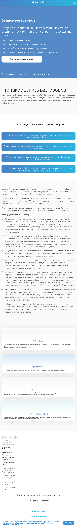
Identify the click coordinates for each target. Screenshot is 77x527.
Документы (6, 447)
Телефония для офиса (38, 414)
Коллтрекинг (6, 460)
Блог (3, 464)
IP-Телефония (38, 341)
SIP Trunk (7, 484)
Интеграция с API (9, 482)
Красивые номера (8, 457)
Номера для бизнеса (38, 390)
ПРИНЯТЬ (68, 523)
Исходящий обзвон (10, 487)
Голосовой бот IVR (10, 468)
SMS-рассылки (8, 490)
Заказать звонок (38, 506)
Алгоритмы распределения (9, 471)
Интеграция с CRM (8, 462)
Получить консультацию (22, 59)
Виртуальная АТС (38, 367)
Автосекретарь (9, 478)
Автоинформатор (10, 475)
